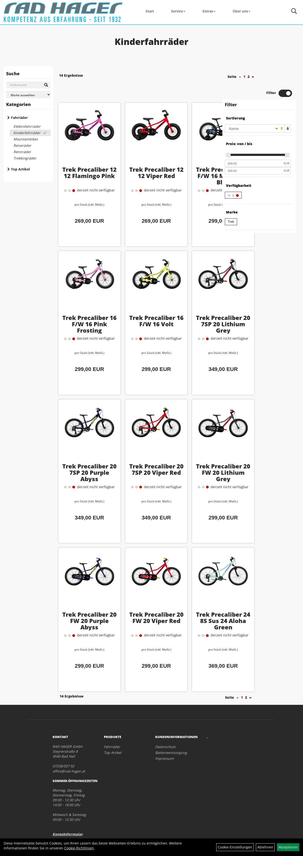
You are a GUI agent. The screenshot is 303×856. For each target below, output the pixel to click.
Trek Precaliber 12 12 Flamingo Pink (82, 161)
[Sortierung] (252, 112)
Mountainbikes (25, 139)
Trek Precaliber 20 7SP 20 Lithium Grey (191, 310)
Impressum (164, 740)
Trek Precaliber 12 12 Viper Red (137, 158)
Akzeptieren (288, 847)
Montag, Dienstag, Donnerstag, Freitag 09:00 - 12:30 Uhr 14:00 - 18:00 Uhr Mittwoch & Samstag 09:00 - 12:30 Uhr (69, 787)
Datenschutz (165, 729)
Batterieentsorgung (171, 734)
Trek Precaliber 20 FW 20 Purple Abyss (82, 606)
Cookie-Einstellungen (235, 847)
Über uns (241, 11)
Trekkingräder (24, 158)
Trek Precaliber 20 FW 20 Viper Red (137, 606)
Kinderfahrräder (26, 132)
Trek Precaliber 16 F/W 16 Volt (137, 306)
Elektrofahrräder (27, 126)
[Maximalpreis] (253, 154)
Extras (209, 11)
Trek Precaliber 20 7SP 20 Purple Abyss (83, 458)
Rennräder (22, 151)
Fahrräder (19, 117)
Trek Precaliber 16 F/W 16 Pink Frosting (82, 310)
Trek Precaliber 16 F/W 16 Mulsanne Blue (191, 164)
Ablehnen (265, 847)
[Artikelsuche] (294, 11)
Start (150, 11)
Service (178, 11)
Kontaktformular (68, 816)
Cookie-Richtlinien (79, 848)
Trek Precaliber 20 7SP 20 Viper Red (137, 458)
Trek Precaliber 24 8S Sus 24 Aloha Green (191, 606)
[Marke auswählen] (28, 94)
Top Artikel (20, 169)
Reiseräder (22, 145)
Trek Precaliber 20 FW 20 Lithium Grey (191, 458)
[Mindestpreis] (253, 146)
